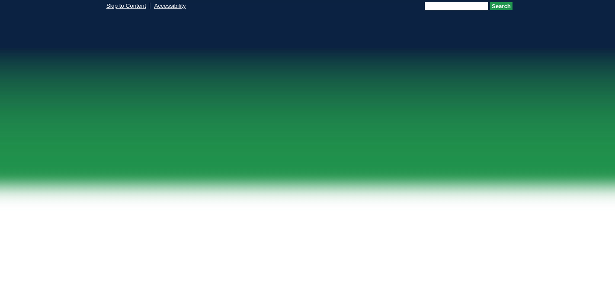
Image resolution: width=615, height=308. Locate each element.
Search (501, 6)
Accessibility (170, 6)
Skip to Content (126, 6)
